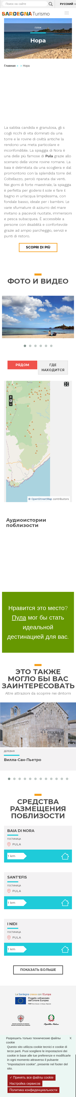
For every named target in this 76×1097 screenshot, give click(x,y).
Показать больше (38, 970)
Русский (66, 3)
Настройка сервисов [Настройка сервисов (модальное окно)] (25, 1083)
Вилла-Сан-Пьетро (22, 760)
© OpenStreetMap (40, 498)
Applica (51, 4)
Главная (10, 65)
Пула (19, 617)
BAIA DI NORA (20, 831)
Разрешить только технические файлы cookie (41, 1040)
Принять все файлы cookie (32, 1077)
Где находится (53, 367)
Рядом (22, 365)
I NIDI (12, 924)
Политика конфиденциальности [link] (33, 1090)
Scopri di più (38, 247)
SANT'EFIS (17, 877)
